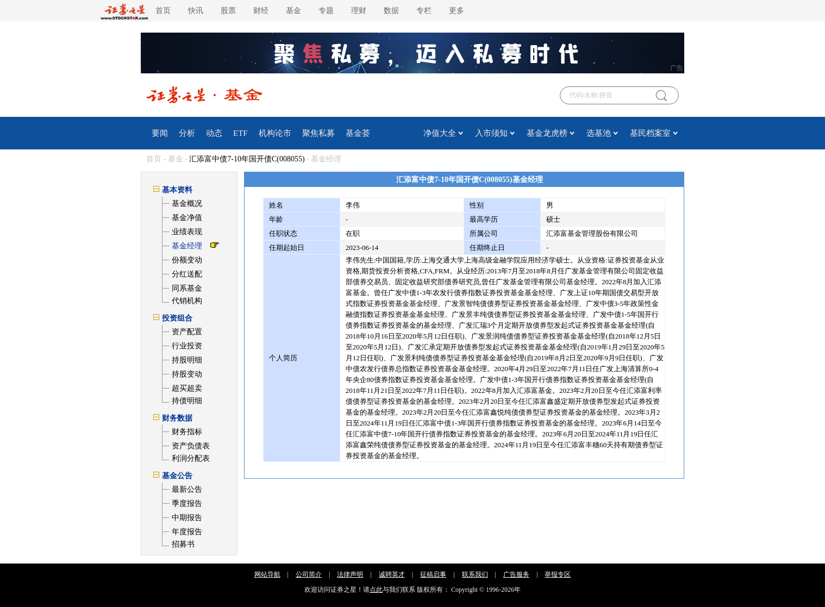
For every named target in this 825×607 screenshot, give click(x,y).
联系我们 (475, 574)
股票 (228, 11)
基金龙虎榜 (547, 133)
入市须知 (491, 133)
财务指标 (187, 432)
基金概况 (187, 203)
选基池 (598, 133)
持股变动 (187, 374)
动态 (214, 133)
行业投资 (187, 346)
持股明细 (187, 360)
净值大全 (439, 133)
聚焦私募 (318, 133)
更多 (456, 11)
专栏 (424, 11)
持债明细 (187, 401)
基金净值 (187, 218)
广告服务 (516, 574)
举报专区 (558, 574)
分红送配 (187, 274)
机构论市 (275, 133)
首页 (163, 11)
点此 (376, 589)
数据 (391, 11)
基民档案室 (650, 133)
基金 (293, 11)
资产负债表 (191, 446)
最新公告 (187, 489)
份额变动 (187, 260)
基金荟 (358, 133)
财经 (260, 11)
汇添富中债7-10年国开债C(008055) (246, 159)
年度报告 (187, 532)
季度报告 (187, 503)
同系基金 (187, 288)
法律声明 (350, 574)
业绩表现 (187, 232)
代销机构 (187, 301)
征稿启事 (433, 574)
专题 (326, 11)
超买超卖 (187, 388)
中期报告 (187, 518)
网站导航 (267, 574)
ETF (240, 133)
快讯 (195, 11)
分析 (187, 133)
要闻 (160, 133)
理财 (358, 11)
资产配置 (187, 332)
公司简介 (309, 574)
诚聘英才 (392, 574)
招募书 (183, 544)
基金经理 (187, 246)
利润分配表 (191, 458)
